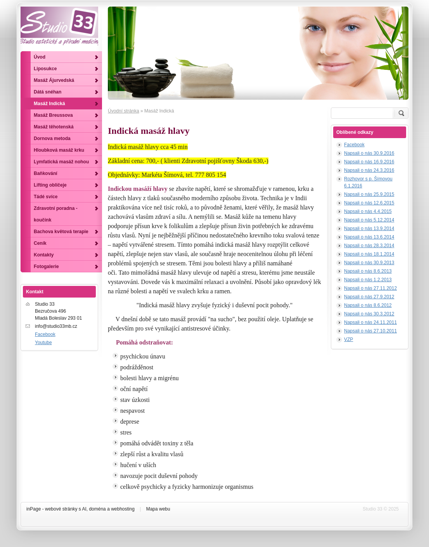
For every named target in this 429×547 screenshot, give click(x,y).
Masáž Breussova (53, 115)
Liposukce (45, 68)
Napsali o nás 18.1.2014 (369, 254)
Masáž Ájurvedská (54, 80)
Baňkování (45, 173)
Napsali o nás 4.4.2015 (368, 211)
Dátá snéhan (47, 92)
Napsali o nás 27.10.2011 (370, 331)
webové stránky (61, 509)
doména (97, 509)
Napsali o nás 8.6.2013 (368, 271)
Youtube (43, 342)
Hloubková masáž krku (59, 150)
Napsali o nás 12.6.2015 (369, 203)
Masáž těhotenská (54, 127)
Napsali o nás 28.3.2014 (369, 245)
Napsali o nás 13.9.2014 (369, 228)
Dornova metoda (52, 138)
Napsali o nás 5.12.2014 (369, 220)
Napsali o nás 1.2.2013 (368, 279)
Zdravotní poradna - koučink (56, 214)
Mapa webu (158, 509)
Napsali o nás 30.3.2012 (369, 314)
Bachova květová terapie (61, 231)
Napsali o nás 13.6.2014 (369, 237)
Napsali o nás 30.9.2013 (369, 262)
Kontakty (44, 255)
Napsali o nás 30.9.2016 (369, 153)
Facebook (354, 144)
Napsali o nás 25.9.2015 (369, 194)
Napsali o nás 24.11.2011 (370, 322)
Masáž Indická (49, 103)
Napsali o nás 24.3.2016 (369, 170)
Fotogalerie (46, 266)
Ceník (40, 243)
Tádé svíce (45, 196)
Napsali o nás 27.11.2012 (370, 288)
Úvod (39, 57)
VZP (348, 339)
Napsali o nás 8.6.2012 (368, 305)
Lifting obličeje (50, 185)
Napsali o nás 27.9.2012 (369, 296)
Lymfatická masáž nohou (61, 161)
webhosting (123, 509)
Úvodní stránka (123, 111)
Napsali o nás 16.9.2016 (369, 161)
